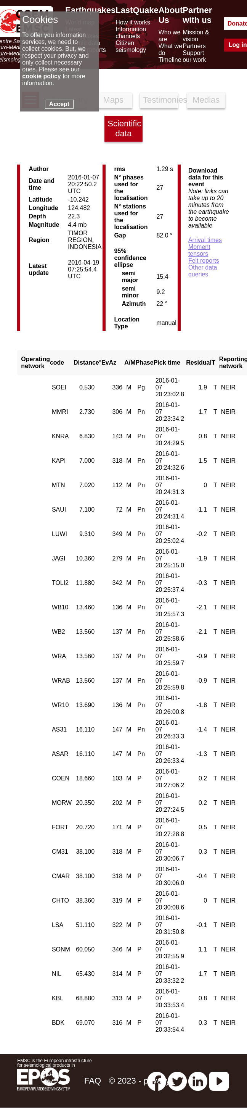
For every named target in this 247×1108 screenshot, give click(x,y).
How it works (132, 22)
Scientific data (124, 128)
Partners (194, 46)
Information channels (130, 32)
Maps (113, 100)
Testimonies (160, 100)
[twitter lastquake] (177, 1080)
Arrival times (205, 240)
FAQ (92, 1080)
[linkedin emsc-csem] (197, 1080)
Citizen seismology (130, 46)
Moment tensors (199, 250)
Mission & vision (196, 35)
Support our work (194, 56)
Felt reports (203, 260)
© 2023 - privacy (139, 1080)
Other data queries (202, 271)
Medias (206, 100)
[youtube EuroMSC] (219, 1080)
